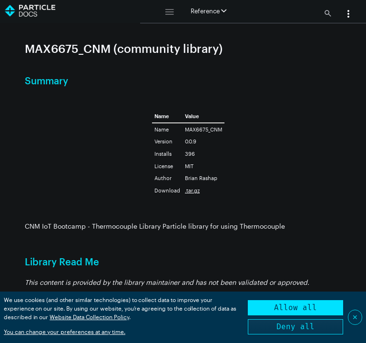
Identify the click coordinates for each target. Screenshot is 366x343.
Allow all (295, 307)
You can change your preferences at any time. (64, 331)
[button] (348, 14)
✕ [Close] (355, 317)
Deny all (295, 326)
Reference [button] (208, 11)
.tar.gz (192, 190)
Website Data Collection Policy (89, 316)
